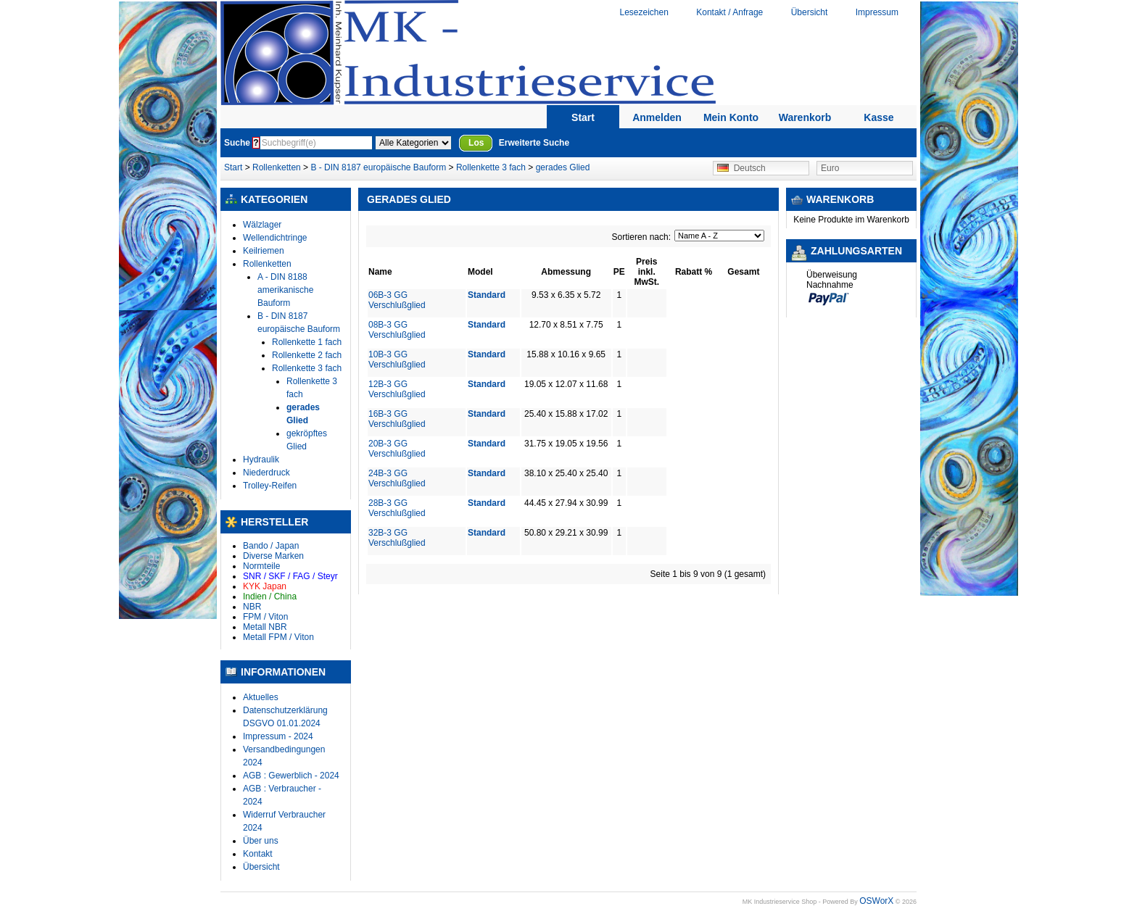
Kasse (878, 117)
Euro (830, 168)
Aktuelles (260, 697)
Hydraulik (261, 459)
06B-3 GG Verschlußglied (397, 300)
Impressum (877, 12)
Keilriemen (263, 251)
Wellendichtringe (275, 238)
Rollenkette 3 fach (491, 167)
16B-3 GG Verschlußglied (397, 419)
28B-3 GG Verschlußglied (397, 508)
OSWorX (876, 901)
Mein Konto (730, 117)
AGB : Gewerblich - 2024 (291, 775)
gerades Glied (563, 167)
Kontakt (258, 854)
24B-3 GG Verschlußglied (397, 478)
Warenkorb (805, 117)
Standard (486, 295)
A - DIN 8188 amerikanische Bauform (285, 290)
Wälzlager (262, 225)
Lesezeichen (643, 12)
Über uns (260, 841)
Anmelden (657, 117)
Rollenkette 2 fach (307, 355)
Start (583, 117)
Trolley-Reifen (270, 486)
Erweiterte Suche (534, 143)
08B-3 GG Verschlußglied (397, 330)
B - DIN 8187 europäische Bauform (378, 167)
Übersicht (809, 12)
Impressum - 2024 (278, 736)
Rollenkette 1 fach (307, 342)
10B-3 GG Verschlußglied (397, 359)
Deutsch (741, 168)
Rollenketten (277, 167)
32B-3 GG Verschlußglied (397, 538)
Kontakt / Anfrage (729, 12)
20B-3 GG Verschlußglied (397, 449)
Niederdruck (266, 472)
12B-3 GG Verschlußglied (397, 389)
